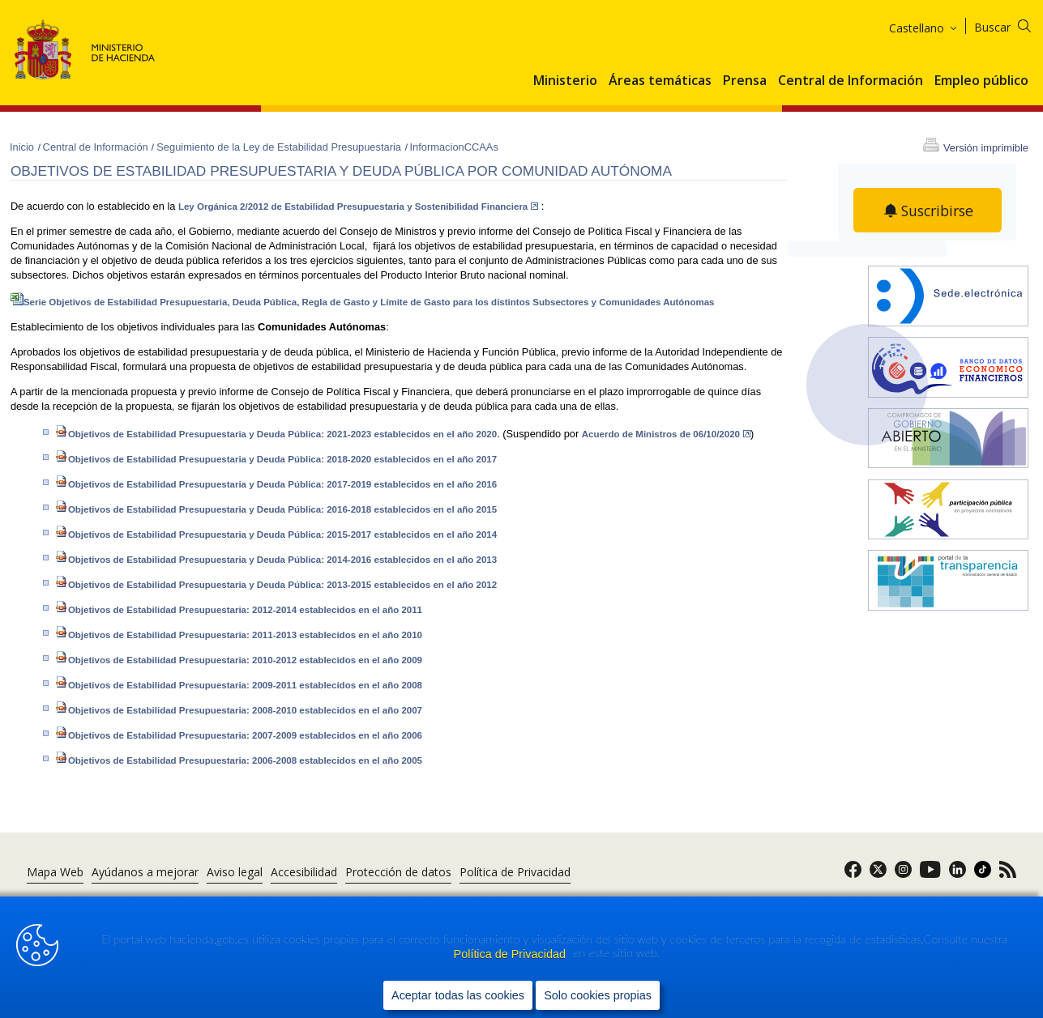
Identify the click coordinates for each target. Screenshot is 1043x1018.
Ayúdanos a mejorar (145, 872)
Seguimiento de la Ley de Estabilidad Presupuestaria (280, 147)
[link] (852, 874)
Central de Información (850, 81)
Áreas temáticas (660, 81)
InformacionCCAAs (454, 147)
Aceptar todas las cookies (457, 994)
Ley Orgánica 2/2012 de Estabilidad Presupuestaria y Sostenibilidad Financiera (358, 206)
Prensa (745, 81)
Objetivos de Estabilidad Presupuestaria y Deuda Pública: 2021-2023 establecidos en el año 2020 (276, 434)
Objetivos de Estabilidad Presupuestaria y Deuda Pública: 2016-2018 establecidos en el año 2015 (276, 509)
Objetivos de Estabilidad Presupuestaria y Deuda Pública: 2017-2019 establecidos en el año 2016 (276, 484)
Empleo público (981, 81)
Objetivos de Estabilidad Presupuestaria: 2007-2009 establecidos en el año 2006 (238, 735)
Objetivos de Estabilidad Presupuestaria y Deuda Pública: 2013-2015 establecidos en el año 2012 (276, 585)
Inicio (23, 147)
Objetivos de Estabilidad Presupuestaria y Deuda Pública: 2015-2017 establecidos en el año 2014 (276, 534)
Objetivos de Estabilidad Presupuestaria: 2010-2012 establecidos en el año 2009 (238, 660)
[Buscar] (1012, 24)
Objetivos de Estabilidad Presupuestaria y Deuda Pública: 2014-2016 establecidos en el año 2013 (276, 559)
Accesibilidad (304, 872)
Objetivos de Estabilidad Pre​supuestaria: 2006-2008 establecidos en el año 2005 (238, 760)
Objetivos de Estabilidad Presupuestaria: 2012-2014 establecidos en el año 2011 (238, 610)
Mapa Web (55, 872)
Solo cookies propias (598, 994)
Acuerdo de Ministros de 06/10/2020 (666, 434)
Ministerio (565, 81)
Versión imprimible (985, 148)
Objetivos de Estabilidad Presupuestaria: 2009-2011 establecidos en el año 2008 (238, 685)
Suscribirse (937, 210)
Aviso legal (235, 872)
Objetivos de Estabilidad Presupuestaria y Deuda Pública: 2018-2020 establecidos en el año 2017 (276, 459)
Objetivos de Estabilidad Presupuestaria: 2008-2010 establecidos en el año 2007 (238, 710)
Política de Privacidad (511, 954)
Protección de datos (398, 872)
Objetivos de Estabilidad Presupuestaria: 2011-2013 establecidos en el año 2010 (238, 635)
